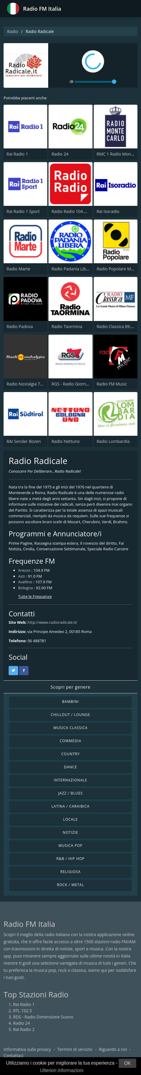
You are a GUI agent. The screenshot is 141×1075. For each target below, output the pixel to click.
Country (70, 753)
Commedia (70, 740)
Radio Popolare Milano (118, 269)
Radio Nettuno (65, 441)
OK (127, 1063)
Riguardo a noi (113, 1049)
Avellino (25, 581)
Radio (12, 31)
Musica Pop (70, 845)
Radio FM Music (112, 384)
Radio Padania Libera (71, 269)
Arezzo (24, 570)
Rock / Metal (70, 884)
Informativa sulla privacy (27, 1049)
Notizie (70, 832)
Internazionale (70, 780)
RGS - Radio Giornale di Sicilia (79, 384)
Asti (21, 576)
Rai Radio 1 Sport (23, 211)
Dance (70, 767)
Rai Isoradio (108, 211)
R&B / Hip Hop (71, 858)
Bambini (70, 701)
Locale (70, 819)
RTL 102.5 (22, 1010)
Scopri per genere (70, 687)
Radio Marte (18, 269)
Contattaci (13, 1055)
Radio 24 (59, 154)
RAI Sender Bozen (24, 441)
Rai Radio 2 (24, 1029)
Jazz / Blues (70, 793)
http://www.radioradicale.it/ (52, 622)
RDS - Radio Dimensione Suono (43, 1017)
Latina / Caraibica (70, 806)
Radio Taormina (66, 326)
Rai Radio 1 (17, 154)
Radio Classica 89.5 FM (118, 326)
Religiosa (70, 871)
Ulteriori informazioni (62, 1070)
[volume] (95, 82)
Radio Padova (20, 326)
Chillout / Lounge (70, 714)
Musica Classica (70, 727)
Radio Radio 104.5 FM (72, 211)
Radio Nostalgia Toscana (30, 384)
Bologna (25, 587)
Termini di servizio (75, 1049)
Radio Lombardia (113, 441)
